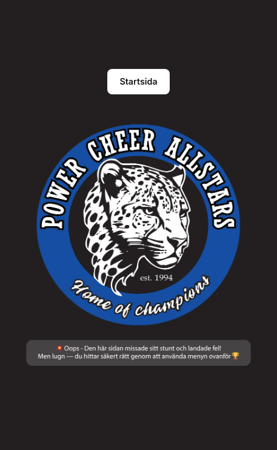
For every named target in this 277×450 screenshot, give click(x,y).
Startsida (138, 81)
